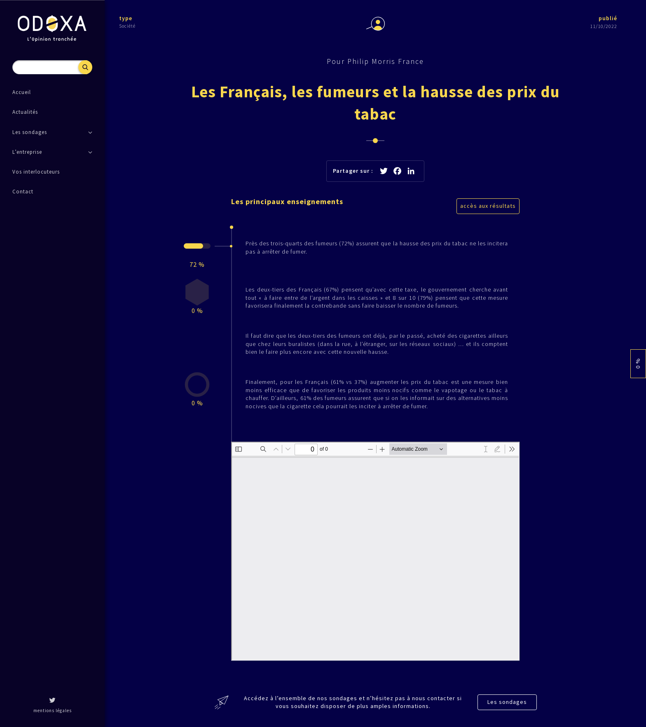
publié (608, 18)
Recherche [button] (85, 67)
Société (127, 26)
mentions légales (52, 710)
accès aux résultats (488, 205)
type (125, 18)
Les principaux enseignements (287, 201)
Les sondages (507, 702)
